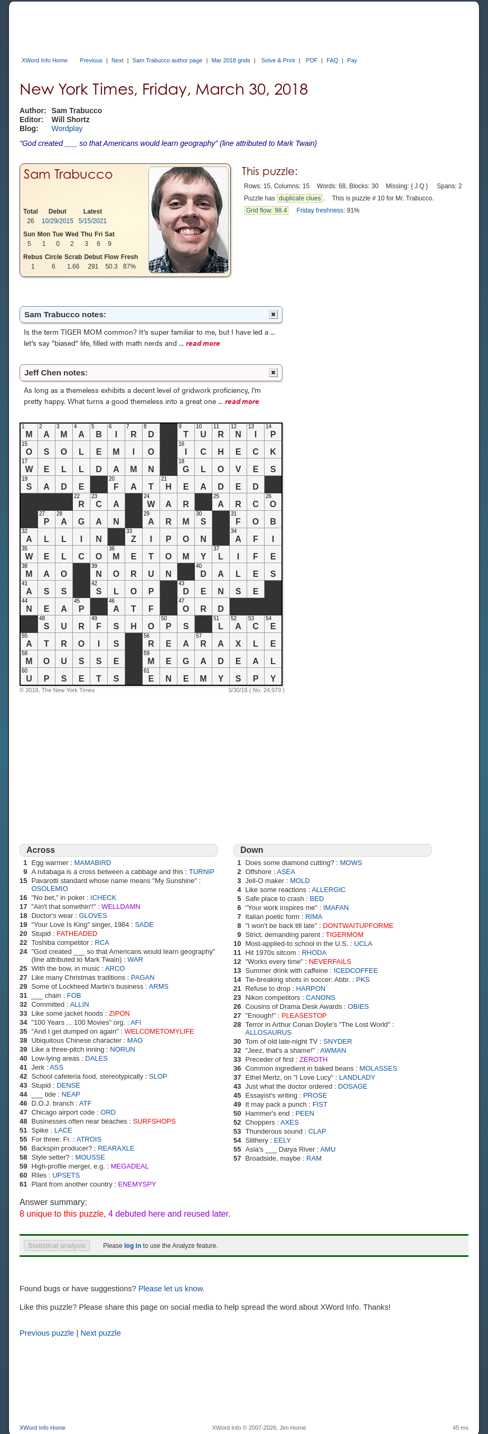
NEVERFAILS (330, 962)
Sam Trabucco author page (168, 60)
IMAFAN (336, 908)
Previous (91, 60)
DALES (96, 1058)
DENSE (68, 1085)
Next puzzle (100, 1333)
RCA (102, 942)
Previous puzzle (47, 1333)
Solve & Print (278, 60)
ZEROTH (313, 1059)
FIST (320, 1104)
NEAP (71, 1094)
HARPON (311, 988)
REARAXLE (116, 1148)
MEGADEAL (130, 1166)
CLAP (317, 1131)
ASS (56, 1067)
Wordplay (67, 128)
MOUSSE (90, 1157)
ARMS (159, 986)
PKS (363, 979)
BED (317, 899)
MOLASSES (379, 1068)
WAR (135, 959)
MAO (135, 1040)
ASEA (286, 872)
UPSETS (66, 1175)
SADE (144, 925)
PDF (311, 60)
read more (203, 342)
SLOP (158, 1076)
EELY (282, 1140)
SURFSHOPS (154, 1121)
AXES (289, 1122)
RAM (314, 1158)
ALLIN (79, 1004)
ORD (108, 1112)
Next (117, 60)
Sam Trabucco (68, 174)
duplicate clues (300, 198)
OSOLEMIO (49, 889)
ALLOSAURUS (268, 1032)
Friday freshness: (320, 210)
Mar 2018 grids (230, 60)
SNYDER (337, 1041)
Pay (352, 60)
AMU (327, 1149)
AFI (135, 1022)
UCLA (363, 944)
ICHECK (103, 898)
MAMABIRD (92, 863)
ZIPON (119, 1013)
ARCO (115, 968)
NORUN (122, 1049)
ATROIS (89, 1139)
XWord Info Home (45, 60)
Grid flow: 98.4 (266, 210)
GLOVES (93, 916)
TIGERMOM (345, 935)
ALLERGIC (328, 890)
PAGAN (143, 977)
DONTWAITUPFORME (358, 926)
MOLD (300, 881)
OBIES (358, 1006)
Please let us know (170, 1288)
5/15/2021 (93, 221)
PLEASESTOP (304, 1015)
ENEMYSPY (137, 1184)
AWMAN (333, 1050)
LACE (63, 1130)
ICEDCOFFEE (356, 971)
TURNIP (201, 872)
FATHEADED (77, 933)
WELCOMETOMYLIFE (159, 1031)
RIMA (314, 917)
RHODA (314, 953)
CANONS (320, 997)
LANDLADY (357, 1077)
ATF (85, 1103)
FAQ (332, 60)
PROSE (315, 1095)
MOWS (351, 863)
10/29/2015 (57, 221)
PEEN (304, 1113)
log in (132, 1245)
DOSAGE (353, 1086)
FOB (74, 995)
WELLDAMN (120, 907)
